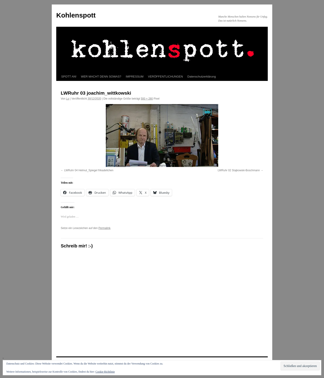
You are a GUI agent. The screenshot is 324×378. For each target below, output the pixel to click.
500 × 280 (147, 98)
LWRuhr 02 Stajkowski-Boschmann (239, 170)
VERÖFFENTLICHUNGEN (165, 76)
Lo (67, 98)
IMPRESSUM (135, 76)
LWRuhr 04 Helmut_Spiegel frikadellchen (88, 170)
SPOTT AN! (68, 76)
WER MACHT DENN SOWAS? (101, 76)
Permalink (104, 228)
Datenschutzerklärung (201, 76)
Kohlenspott (76, 15)
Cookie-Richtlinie (105, 371)
